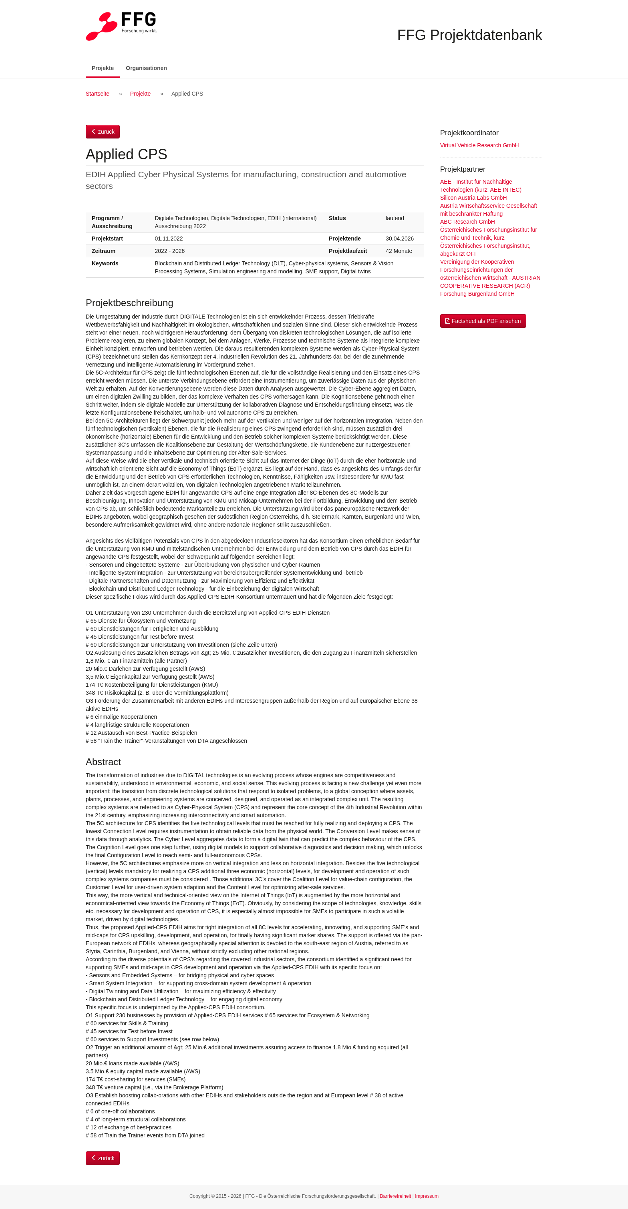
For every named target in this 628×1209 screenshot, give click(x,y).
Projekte (106, 67)
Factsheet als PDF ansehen (483, 321)
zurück (103, 131)
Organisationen (146, 68)
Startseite (97, 93)
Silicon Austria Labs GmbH (473, 197)
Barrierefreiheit (395, 1196)
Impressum (427, 1196)
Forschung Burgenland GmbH (477, 294)
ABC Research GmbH (467, 222)
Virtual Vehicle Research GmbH (479, 145)
